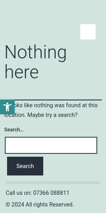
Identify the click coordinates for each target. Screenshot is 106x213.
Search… (14, 130)
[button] (53, 182)
